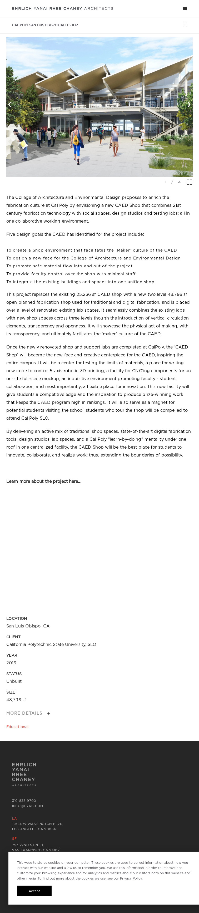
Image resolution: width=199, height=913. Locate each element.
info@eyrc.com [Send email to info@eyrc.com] (27, 806)
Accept (34, 891)
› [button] (189, 103)
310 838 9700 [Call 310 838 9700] (24, 801)
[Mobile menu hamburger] (185, 8)
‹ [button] (10, 103)
